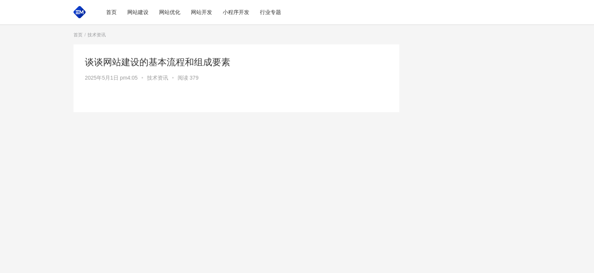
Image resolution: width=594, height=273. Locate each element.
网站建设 (137, 12)
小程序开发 (236, 12)
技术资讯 (157, 78)
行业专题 (270, 12)
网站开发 (201, 12)
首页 (111, 12)
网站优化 (169, 12)
